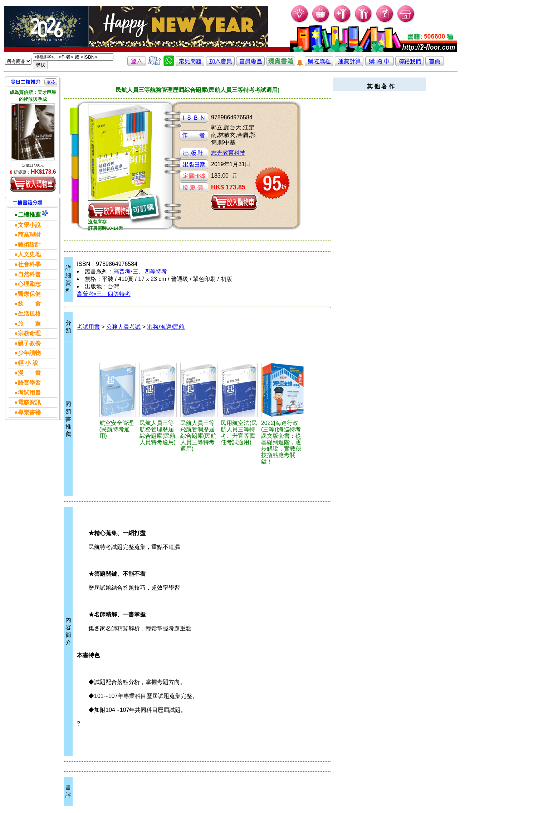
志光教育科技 (228, 153)
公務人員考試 (123, 327)
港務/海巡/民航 (166, 327)
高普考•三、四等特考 (140, 271)
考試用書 (88, 327)
